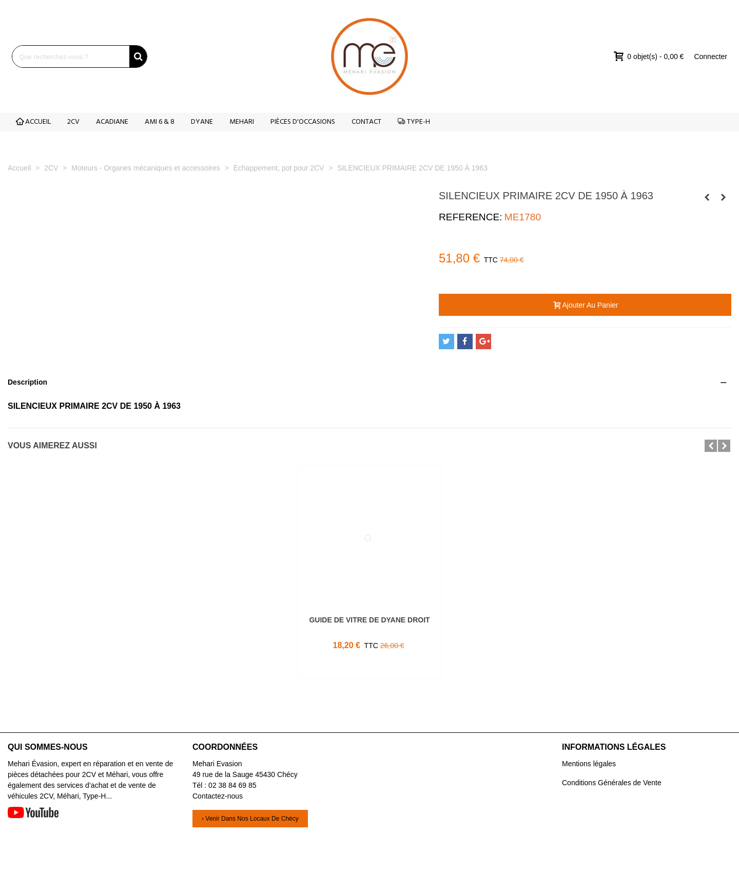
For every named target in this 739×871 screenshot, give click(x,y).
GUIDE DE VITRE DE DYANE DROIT (369, 620)
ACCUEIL (33, 122)
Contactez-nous (217, 796)
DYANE (202, 122)
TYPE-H (414, 122)
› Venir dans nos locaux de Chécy (250, 818)
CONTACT (366, 122)
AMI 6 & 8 (159, 122)
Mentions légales (589, 764)
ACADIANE (112, 122)
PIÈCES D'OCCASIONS (302, 122)
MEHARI (241, 122)
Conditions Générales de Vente (612, 783)
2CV (73, 122)
